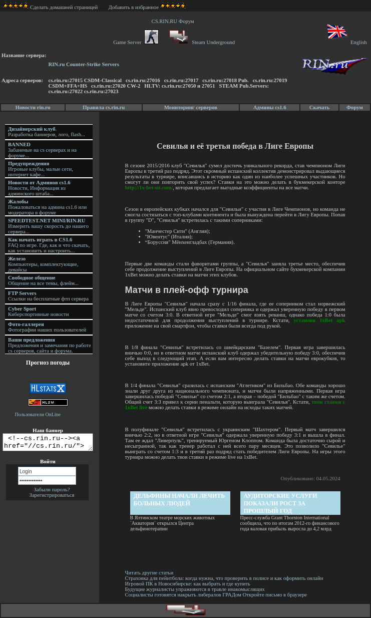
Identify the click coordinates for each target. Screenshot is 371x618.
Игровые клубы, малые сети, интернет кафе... (40, 169)
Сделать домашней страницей (50, 7)
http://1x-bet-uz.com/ (150, 187)
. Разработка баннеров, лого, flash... (46, 131)
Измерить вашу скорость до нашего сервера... (48, 226)
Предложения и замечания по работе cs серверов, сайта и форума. (49, 345)
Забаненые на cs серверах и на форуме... (42, 150)
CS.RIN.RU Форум (174, 21)
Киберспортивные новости (38, 311)
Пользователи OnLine (38, 414)
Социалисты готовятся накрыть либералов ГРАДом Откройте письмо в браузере (217, 594)
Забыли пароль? (52, 492)
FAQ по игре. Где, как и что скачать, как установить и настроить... (49, 245)
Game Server (135, 42)
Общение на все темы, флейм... (43, 280)
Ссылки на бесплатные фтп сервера (48, 295)
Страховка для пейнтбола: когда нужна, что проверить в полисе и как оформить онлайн (225, 578)
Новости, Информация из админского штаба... (39, 188)
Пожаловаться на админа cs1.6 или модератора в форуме (47, 207)
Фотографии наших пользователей (47, 327)
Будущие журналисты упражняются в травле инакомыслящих (195, 589)
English (346, 42)
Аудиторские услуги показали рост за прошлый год (281, 503)
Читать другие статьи (150, 572)
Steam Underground (201, 42)
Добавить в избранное (134, 7)
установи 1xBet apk (320, 320)
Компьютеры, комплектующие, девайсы (43, 264)
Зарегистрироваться (52, 498)
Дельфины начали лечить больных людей (180, 499)
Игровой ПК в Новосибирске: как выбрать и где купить (188, 583)
